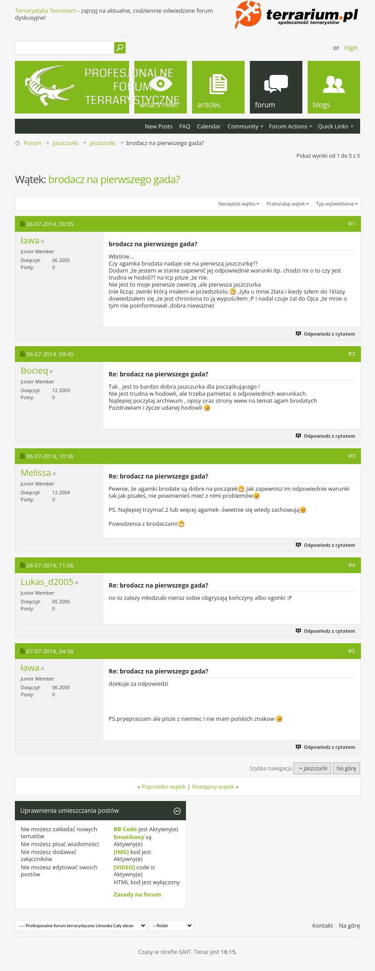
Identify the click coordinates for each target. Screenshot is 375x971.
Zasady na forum (137, 894)
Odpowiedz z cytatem (326, 333)
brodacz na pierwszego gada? (113, 179)
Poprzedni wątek (164, 786)
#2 (351, 354)
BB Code (125, 829)
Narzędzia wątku (237, 203)
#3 (351, 456)
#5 (351, 651)
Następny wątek (213, 786)
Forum (32, 143)
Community (243, 126)
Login (351, 47)
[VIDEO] (124, 867)
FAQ (184, 126)
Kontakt (322, 925)
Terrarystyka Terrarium (45, 10)
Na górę (346, 768)
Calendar (209, 126)
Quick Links (333, 126)
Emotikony (129, 837)
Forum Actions (288, 126)
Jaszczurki (65, 143)
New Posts (158, 126)
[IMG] (121, 852)
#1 (351, 223)
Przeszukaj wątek (285, 203)
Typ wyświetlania (335, 203)
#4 (351, 565)
